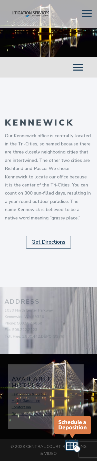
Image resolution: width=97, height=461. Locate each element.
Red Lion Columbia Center (33, 413)
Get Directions (48, 241)
